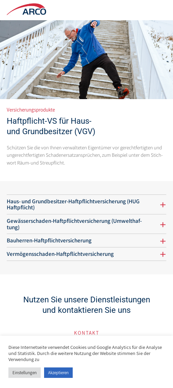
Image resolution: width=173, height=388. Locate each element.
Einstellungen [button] (24, 373)
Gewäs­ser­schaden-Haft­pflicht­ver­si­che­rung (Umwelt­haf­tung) (74, 224)
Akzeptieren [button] (58, 373)
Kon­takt (86, 333)
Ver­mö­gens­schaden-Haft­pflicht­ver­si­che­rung (60, 254)
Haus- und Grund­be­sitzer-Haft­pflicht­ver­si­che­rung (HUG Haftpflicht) (73, 204)
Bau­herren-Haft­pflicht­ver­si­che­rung (49, 240)
